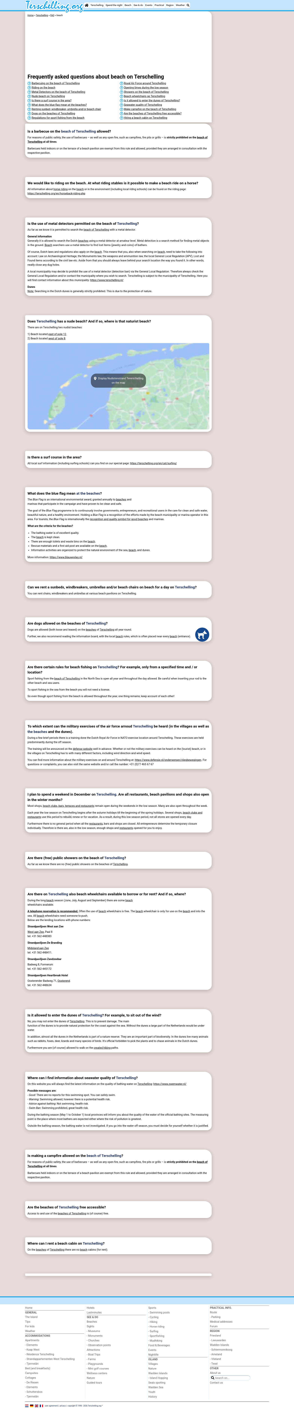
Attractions (93, 1350)
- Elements (31, 1345)
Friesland (215, 1335)
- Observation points (99, 1345)
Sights (90, 1326)
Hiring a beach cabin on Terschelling (145, 117)
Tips (27, 1321)
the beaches (37, 732)
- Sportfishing (156, 1336)
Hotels (91, 1308)
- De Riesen (31, 1382)
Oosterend (64, 980)
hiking (107, 1047)
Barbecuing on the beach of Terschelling (56, 83)
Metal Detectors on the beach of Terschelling (58, 92)
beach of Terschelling (78, 131)
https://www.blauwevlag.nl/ (66, 557)
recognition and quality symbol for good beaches (119, 519)
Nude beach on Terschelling (48, 96)
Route (213, 1312)
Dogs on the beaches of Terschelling (53, 113)
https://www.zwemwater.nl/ (169, 1084)
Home (28, 1308)
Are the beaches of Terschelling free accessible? (153, 113)
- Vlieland (215, 1359)
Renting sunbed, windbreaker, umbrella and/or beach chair (66, 109)
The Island (31, 1317)
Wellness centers (97, 1373)
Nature (91, 1378)
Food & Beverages (159, 1345)
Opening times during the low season (146, 87)
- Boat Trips (93, 1354)
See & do (138, 5)
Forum (214, 1326)
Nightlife (153, 1354)
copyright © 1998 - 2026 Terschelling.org (84, 1406)
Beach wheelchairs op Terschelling (144, 96)
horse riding (60, 189)
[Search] (188, 5)
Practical (159, 5)
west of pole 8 (56, 338)
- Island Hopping (158, 1378)
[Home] (86, 5)
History (152, 1396)
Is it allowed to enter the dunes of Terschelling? (152, 100)
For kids (30, 1326)
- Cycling (153, 1317)
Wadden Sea (155, 1387)
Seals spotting (156, 1382)
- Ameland (216, 1354)
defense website (83, 749)
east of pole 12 (57, 334)
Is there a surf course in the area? (51, 100)
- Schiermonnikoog (221, 1349)
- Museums (93, 1331)
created (99, 1047)
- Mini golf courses (98, 1368)
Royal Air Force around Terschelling (145, 83)
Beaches (92, 1321)
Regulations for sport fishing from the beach (58, 117)
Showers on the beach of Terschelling (146, 92)
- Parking (215, 1317)
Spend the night (114, 5)
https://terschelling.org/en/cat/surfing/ (153, 463)
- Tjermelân (31, 1363)
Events (148, 5)
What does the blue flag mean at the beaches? (59, 104)
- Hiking (152, 1322)
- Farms (91, 1359)
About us (215, 1373)
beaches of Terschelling (72, 1213)
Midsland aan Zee (38, 948)
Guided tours (94, 1382)
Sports (152, 1308)
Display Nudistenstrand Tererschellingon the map (118, 380)
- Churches (93, 1340)
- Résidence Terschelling (39, 1354)
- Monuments (95, 1335)
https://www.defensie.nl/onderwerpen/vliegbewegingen (168, 760)
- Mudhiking (155, 1340)
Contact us (216, 1382)
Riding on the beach (43, 87)
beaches (83, 240)
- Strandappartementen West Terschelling (50, 1359)
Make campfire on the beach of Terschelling (150, 109)
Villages (153, 1364)
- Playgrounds (95, 1364)
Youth (151, 1392)
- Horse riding (156, 1326)
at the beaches (88, 493)
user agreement (51, 1406)
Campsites (31, 1373)
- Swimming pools (159, 1312)
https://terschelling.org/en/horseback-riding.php (56, 193)
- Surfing (153, 1331)
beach (80, 189)
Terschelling (97, 5)
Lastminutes (94, 1312)
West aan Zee (36, 932)
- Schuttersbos (34, 1392)
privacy (63, 1406)
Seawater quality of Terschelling (143, 104)
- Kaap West (32, 1349)
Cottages (30, 1377)
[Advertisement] (241, 97)
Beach (128, 5)
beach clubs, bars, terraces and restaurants (68, 806)
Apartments (32, 1340)
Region (170, 5)
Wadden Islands (157, 1373)
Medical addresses (221, 1321)
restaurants (96, 823)
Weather (180, 5)
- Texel (214, 1363)
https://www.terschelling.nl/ (106, 280)
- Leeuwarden (218, 1340)
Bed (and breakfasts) (37, 1368)
